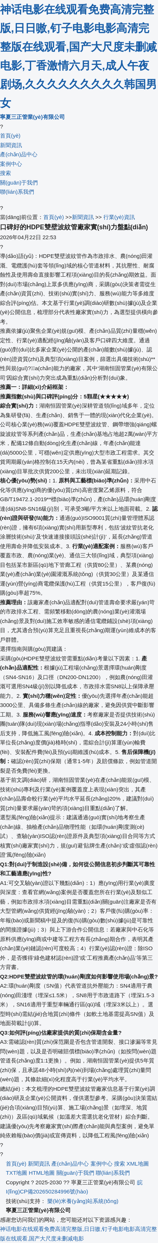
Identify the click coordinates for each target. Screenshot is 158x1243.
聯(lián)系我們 (17, 192)
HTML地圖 (42, 1173)
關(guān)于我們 (19, 182)
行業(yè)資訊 (119, 217)
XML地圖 (137, 1163)
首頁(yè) (10, 135)
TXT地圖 (16, 1173)
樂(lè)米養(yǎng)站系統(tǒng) (82, 1201)
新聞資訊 (11, 145)
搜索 (5, 173)
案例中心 (11, 164)
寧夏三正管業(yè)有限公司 (32, 117)
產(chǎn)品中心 (18, 154)
